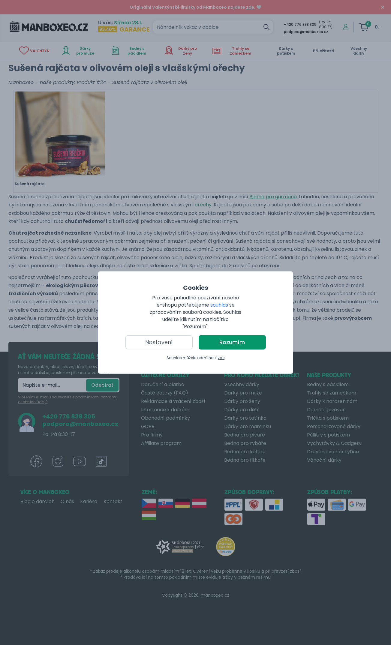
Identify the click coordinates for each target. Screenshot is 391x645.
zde (221, 357)
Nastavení (159, 342)
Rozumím (232, 342)
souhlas (219, 305)
